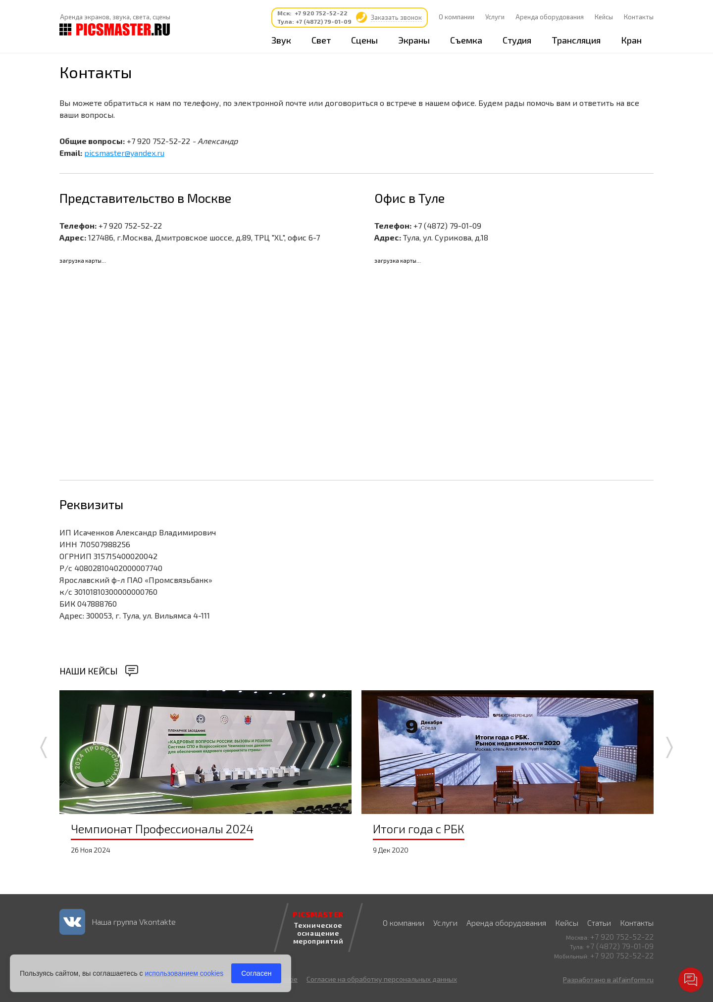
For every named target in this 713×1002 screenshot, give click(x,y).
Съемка (466, 40)
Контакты (639, 17)
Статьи (599, 922)
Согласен (256, 973)
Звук (281, 40)
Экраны (414, 40)
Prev (43, 747)
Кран (631, 40)
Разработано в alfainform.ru (608, 979)
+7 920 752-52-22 (321, 12)
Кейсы (604, 17)
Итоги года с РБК (418, 828)
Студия (517, 40)
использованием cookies (184, 973)
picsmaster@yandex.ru (124, 152)
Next (669, 747)
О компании (456, 17)
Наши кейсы (88, 671)
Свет (321, 40)
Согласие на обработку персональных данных (381, 979)
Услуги (495, 17)
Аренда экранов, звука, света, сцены (115, 17)
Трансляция (576, 40)
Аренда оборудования (549, 17)
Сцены (364, 40)
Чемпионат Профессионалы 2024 (162, 828)
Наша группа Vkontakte (134, 921)
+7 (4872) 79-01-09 (324, 21)
